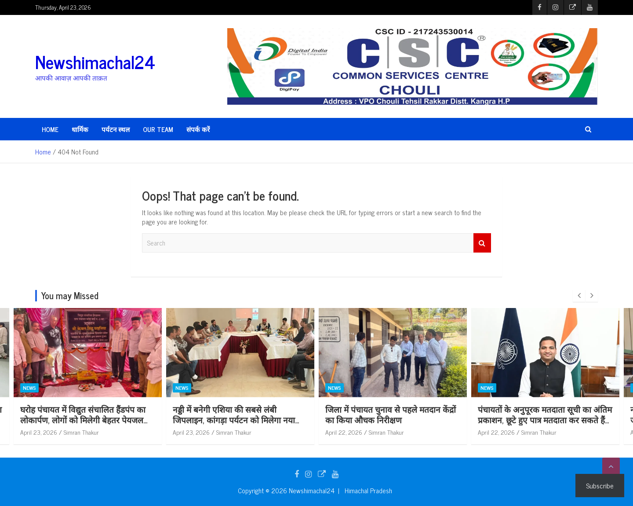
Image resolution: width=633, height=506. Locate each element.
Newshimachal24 (95, 61)
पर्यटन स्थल (116, 129)
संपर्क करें (198, 129)
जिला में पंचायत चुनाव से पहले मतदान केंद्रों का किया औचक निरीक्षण (416, 414)
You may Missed (69, 295)
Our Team (158, 129)
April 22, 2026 (369, 432)
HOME (50, 129)
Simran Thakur (106, 432)
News (55, 388)
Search (482, 243)
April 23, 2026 (64, 432)
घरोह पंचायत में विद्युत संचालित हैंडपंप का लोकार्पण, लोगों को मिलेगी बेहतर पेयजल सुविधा (108, 419)
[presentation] (579, 296)
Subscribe (600, 485)
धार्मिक (80, 129)
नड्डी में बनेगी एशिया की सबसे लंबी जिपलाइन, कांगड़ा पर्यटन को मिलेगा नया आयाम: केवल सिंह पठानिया (259, 419)
